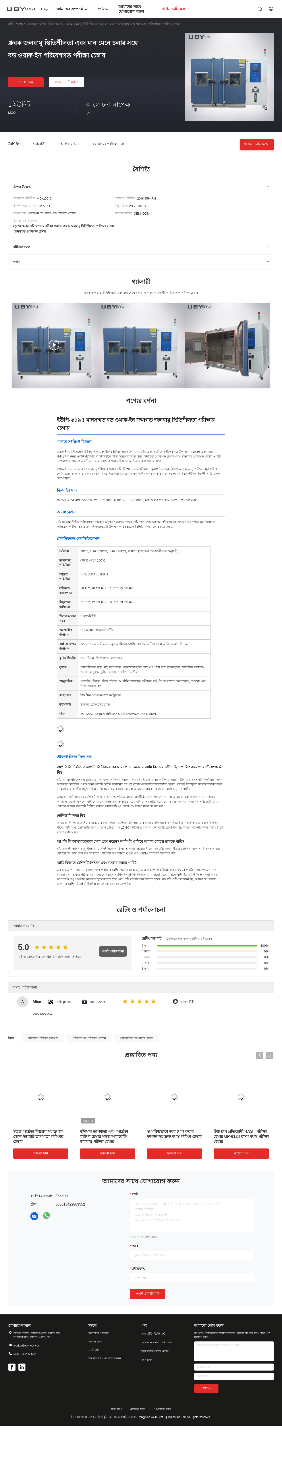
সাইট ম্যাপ (116, 1409)
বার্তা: (135, 1194)
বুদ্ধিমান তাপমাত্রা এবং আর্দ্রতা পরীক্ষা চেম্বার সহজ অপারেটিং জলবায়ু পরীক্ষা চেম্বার (104, 1136)
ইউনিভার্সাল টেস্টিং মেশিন (154, 1351)
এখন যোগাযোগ (147, 1293)
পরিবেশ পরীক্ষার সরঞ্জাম (43, 1038)
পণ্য (20, 24)
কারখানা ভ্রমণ (95, 1341)
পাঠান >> (206, 1388)
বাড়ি (11, 24)
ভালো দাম (26, 82)
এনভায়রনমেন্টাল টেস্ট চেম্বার (44, 24)
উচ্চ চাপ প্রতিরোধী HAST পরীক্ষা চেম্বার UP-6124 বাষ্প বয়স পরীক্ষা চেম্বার (241, 1136)
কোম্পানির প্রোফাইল (98, 1333)
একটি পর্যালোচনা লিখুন (113, 953)
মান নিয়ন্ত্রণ (93, 1350)
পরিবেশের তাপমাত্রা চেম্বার (136, 1038)
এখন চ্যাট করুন (66, 82)
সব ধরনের (146, 1359)
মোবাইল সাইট (137, 1409)
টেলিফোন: (138, 1268)
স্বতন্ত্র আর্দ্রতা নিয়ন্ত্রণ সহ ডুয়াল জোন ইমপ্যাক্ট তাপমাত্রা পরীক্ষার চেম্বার (38, 1136)
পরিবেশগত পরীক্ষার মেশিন (89, 1038)
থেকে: (136, 1246)
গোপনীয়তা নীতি (162, 1409)
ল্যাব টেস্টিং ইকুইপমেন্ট (153, 1333)
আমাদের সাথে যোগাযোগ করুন (104, 1358)
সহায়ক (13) (187, 1002)
